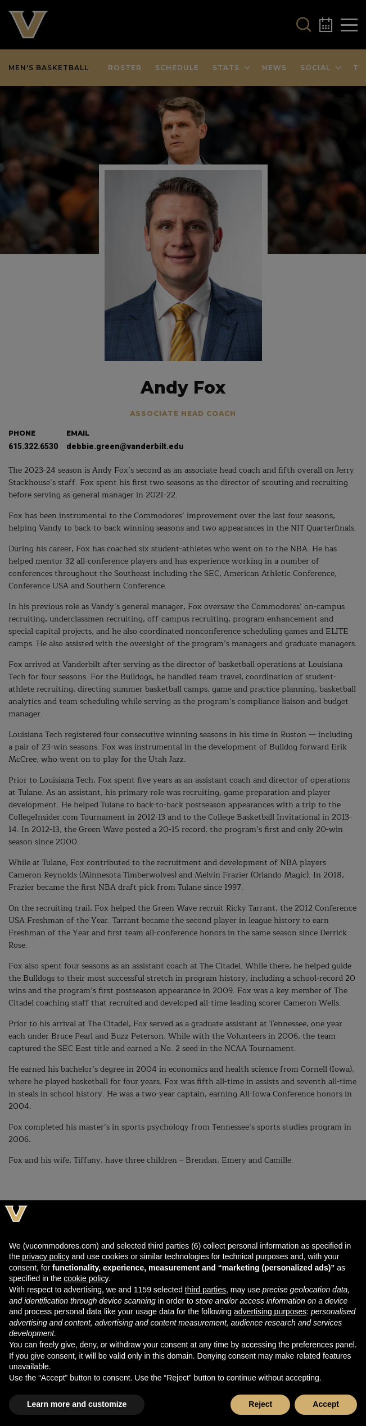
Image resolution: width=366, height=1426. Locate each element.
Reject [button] (260, 1404)
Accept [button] (326, 1404)
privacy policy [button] (45, 1256)
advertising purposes (270, 1311)
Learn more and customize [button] (76, 1404)
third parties (205, 1289)
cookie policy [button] (86, 1278)
